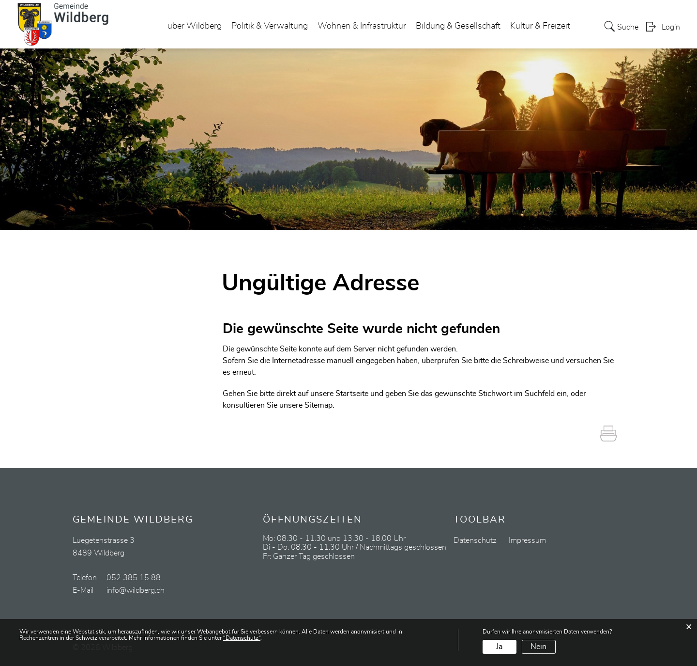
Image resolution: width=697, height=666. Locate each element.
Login (671, 27)
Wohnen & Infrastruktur (362, 26)
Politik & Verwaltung (269, 26)
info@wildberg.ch (135, 590)
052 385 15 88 (133, 578)
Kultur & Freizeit (540, 26)
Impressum (527, 540)
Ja (499, 646)
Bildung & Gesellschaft (458, 26)
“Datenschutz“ (241, 638)
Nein (538, 646)
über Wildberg (194, 26)
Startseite (351, 393)
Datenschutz (475, 540)
